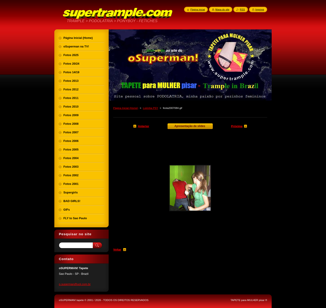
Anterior (143, 126)
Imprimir (259, 9)
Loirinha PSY (150, 108)
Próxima (236, 126)
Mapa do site (222, 9)
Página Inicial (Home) (125, 108)
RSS (242, 9)
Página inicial (197, 9)
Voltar (117, 249)
